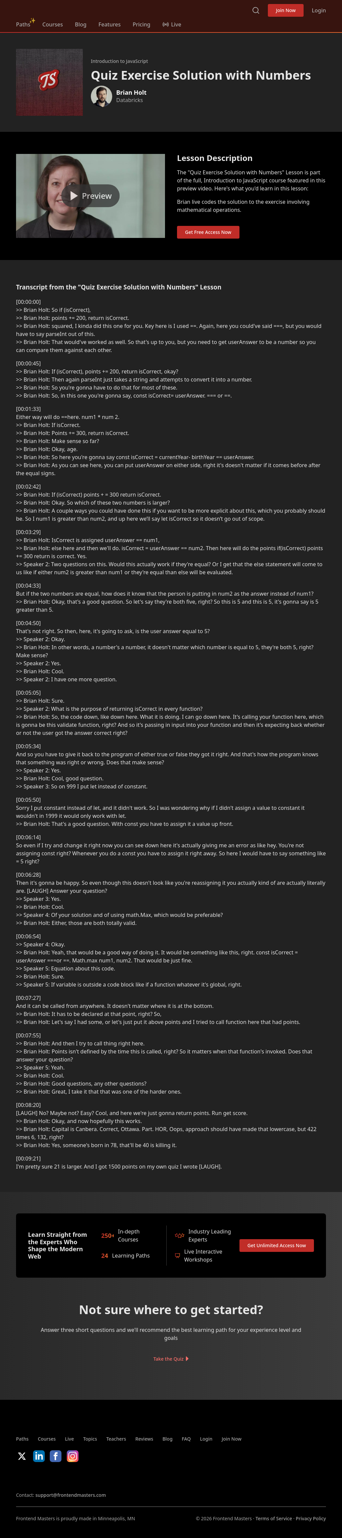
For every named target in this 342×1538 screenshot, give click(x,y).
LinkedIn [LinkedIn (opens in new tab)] (39, 1456)
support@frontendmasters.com (70, 1495)
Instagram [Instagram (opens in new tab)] (72, 1456)
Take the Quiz (168, 1359)
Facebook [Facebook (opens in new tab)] (55, 1456)
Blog (80, 24)
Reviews (144, 1439)
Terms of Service (273, 1518)
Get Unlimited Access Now (276, 1245)
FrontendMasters (51, 9)
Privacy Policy (311, 1518)
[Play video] (90, 196)
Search (256, 10)
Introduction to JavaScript (119, 61)
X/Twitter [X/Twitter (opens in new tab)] (22, 1456)
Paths (23, 24)
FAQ (186, 1439)
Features (110, 24)
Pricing (141, 24)
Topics (90, 1439)
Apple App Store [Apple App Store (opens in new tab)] (36, 1476)
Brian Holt (131, 92)
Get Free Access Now (208, 232)
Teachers (116, 1439)
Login (319, 10)
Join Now (286, 10)
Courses (52, 24)
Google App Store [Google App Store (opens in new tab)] (84, 1476)
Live (69, 1439)
